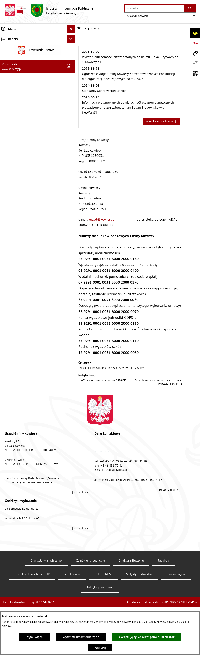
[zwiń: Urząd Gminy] (71, 37)
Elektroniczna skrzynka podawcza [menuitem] (25, 339)
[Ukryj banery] (71, 399)
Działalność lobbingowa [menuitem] (19, 281)
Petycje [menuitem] (6, 323)
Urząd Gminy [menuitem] (11, 37)
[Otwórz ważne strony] (195, 63)
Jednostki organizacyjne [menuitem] (18, 145)
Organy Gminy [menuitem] (11, 86)
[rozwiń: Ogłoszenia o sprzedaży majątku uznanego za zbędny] (71, 221)
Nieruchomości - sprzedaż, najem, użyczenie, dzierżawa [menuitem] (32, 210)
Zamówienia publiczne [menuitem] (18, 120)
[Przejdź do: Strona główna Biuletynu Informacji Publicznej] (79, 28)
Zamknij (100, 648)
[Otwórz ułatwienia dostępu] (195, 33)
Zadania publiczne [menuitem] (15, 235)
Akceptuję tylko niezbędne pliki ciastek (147, 637)
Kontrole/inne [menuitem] (11, 331)
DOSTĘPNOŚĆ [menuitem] (12, 356)
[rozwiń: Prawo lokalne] (71, 95)
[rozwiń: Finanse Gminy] (71, 111)
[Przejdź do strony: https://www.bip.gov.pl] (195, 43)
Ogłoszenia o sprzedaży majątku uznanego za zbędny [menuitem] (34, 223)
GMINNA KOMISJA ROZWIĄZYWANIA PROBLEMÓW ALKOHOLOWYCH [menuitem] (27, 253)
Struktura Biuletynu (131, 602)
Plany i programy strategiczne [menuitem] (22, 170)
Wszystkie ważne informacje (161, 121)
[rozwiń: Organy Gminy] (71, 86)
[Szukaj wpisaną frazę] (190, 8)
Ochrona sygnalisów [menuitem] (16, 389)
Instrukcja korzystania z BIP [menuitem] (21, 348)
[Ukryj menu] (71, 29)
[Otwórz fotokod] (195, 73)
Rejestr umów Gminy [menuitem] (16, 243)
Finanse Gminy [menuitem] (12, 111)
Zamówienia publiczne (90, 602)
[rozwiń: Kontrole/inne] (71, 331)
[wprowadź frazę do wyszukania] (154, 8)
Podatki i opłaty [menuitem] (13, 178)
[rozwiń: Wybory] (71, 290)
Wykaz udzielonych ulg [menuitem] (18, 265)
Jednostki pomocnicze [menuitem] (17, 153)
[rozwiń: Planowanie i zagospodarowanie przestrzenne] (71, 186)
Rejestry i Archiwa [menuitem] (14, 298)
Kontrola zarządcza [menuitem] (15, 136)
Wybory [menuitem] (7, 290)
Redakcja (163, 602)
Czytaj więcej (34, 637)
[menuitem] (37, 51)
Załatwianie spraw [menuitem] (15, 273)
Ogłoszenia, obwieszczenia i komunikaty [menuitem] (30, 200)
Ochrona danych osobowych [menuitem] (22, 364)
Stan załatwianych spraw (46, 602)
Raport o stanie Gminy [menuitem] (17, 161)
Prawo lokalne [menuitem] (12, 95)
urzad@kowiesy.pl (102, 219)
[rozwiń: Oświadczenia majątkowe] (71, 128)
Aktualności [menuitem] (10, 381)
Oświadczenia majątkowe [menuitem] (20, 128)
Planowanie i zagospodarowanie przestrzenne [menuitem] (25, 188)
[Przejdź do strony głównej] (49, 10)
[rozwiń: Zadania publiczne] (71, 235)
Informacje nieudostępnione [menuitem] (22, 306)
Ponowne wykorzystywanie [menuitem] (21, 315)
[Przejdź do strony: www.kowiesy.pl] (195, 53)
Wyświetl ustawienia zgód (81, 637)
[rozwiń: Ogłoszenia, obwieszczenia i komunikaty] (71, 200)
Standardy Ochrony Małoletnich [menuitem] (24, 103)
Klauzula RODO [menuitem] (13, 373)
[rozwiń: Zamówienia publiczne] (71, 120)
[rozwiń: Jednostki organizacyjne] (71, 145)
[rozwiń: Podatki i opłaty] (71, 178)
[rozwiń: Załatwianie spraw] (71, 273)
